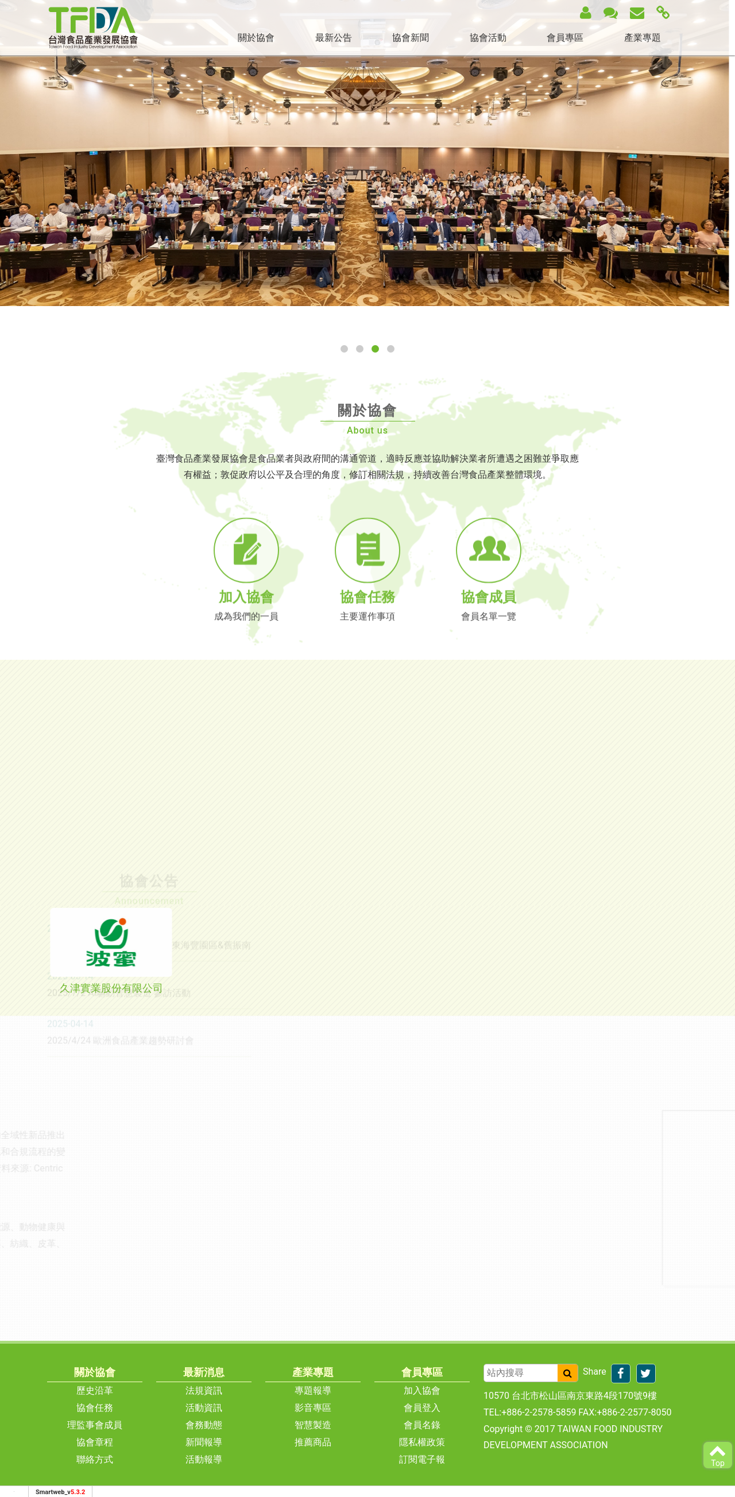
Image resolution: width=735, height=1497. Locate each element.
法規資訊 (203, 1390)
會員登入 (422, 1407)
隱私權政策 (422, 1442)
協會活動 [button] (488, 37)
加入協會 (422, 1390)
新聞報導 (203, 1442)
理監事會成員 (94, 1424)
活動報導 (203, 1459)
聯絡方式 (94, 1459)
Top (717, 1455)
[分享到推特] (646, 1373)
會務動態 (203, 1424)
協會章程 (94, 1442)
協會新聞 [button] (410, 37)
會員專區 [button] (565, 37)
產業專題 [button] (642, 37)
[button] (344, 349)
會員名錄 (422, 1424)
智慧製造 (313, 1424)
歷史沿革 (94, 1390)
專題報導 (313, 1390)
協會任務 (94, 1407)
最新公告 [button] (333, 37)
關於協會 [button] (256, 37)
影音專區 (313, 1407)
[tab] (111, 951)
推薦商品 (313, 1442)
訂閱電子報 (422, 1459)
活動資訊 (203, 1407)
